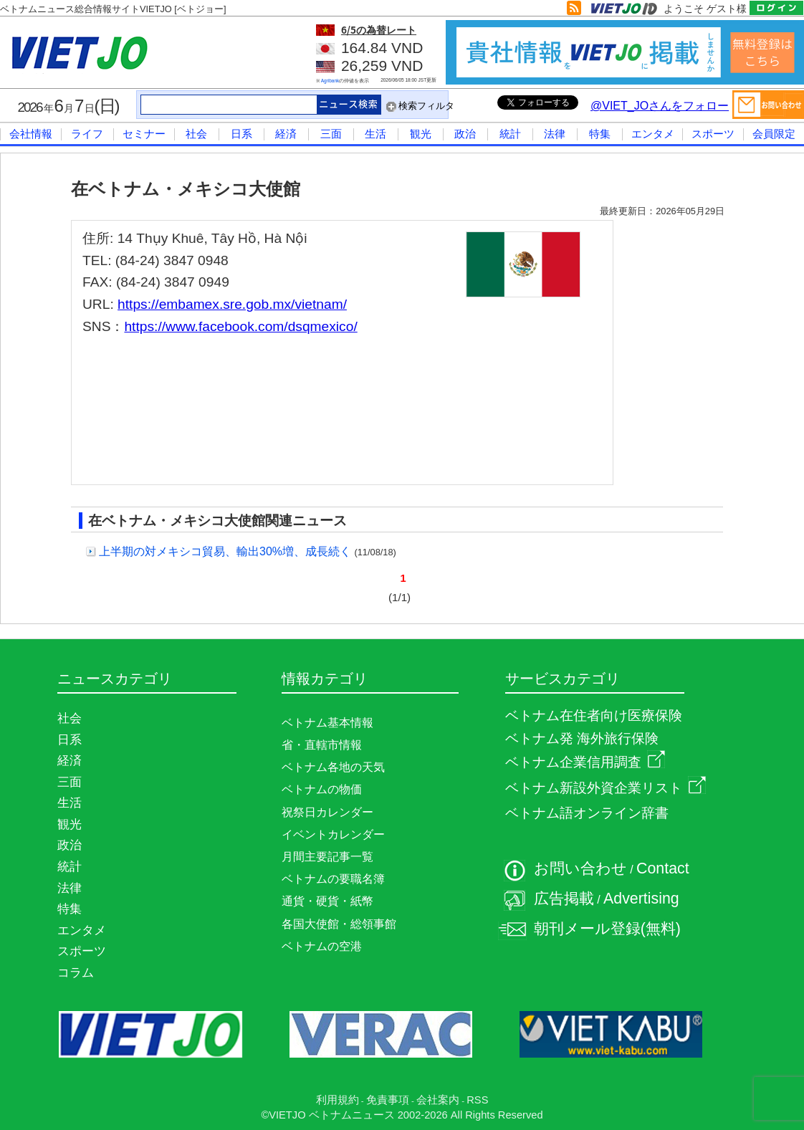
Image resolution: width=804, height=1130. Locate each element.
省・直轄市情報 (322, 745)
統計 (510, 134)
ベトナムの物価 (322, 789)
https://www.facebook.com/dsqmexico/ (240, 326)
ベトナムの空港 (322, 946)
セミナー (144, 134)
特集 (600, 134)
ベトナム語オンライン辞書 (587, 812)
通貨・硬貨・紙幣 (327, 901)
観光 (420, 134)
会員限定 (773, 134)
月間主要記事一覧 (327, 857)
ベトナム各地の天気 (333, 767)
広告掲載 (564, 898)
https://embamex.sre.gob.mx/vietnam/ (232, 304)
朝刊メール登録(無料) (607, 928)
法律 (554, 134)
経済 (286, 134)
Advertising (641, 898)
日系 (241, 134)
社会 (196, 134)
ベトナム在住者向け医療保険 (593, 715)
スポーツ (712, 134)
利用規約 (337, 1100)
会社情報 (30, 134)
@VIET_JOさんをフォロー (659, 106)
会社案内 (437, 1100)
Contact (662, 868)
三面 (331, 134)
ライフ (87, 134)
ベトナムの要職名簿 (333, 879)
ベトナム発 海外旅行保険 (582, 738)
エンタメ (652, 134)
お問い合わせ (580, 868)
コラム (75, 972)
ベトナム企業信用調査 (585, 762)
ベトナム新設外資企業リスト (605, 787)
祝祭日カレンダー (327, 812)
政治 (465, 134)
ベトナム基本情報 (327, 723)
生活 (375, 134)
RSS (477, 1100)
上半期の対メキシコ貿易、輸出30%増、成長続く (225, 551)
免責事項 (387, 1100)
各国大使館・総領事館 (339, 924)
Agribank (330, 80)
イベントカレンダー (333, 834)
